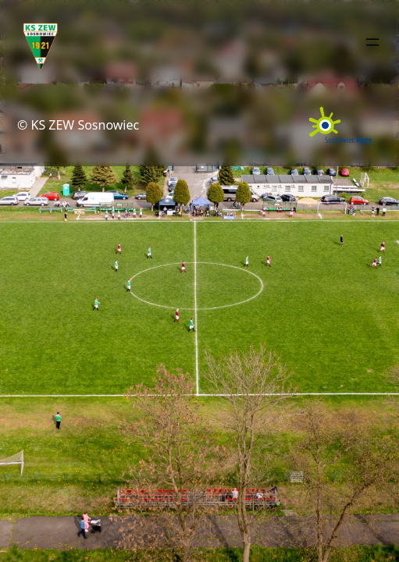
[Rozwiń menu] (372, 42)
